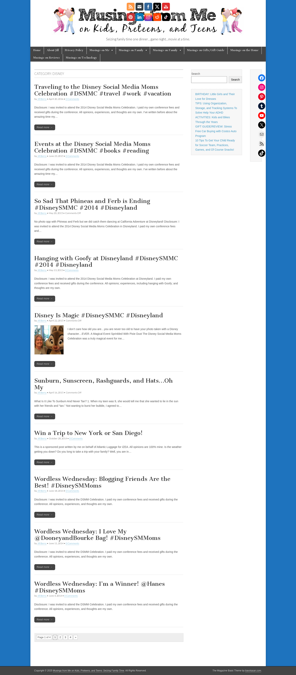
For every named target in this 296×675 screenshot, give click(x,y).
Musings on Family (131, 50)
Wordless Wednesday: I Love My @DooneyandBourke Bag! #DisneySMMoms (97, 535)
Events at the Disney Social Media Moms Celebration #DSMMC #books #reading (92, 147)
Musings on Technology (81, 57)
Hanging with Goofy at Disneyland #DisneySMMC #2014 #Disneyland (106, 261)
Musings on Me (99, 50)
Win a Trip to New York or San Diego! (88, 433)
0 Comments (72, 98)
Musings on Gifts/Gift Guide (205, 50)
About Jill (53, 50)
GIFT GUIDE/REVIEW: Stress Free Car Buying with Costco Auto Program (215, 131)
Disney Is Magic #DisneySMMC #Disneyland (98, 315)
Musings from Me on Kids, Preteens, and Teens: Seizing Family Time (88, 670)
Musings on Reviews (46, 57)
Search (195, 73)
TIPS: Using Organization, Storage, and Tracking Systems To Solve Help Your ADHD (216, 108)
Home (37, 50)
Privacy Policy (74, 50)
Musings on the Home (244, 50)
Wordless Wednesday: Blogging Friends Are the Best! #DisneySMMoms (102, 482)
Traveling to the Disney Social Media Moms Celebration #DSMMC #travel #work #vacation (102, 90)
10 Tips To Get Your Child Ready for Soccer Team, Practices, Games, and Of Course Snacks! (215, 145)
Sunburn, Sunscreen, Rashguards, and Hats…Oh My (103, 384)
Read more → (45, 127)
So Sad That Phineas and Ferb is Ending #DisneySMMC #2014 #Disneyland (92, 204)
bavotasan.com (253, 670)
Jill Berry (41, 98)
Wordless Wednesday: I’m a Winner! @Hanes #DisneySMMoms (99, 587)
